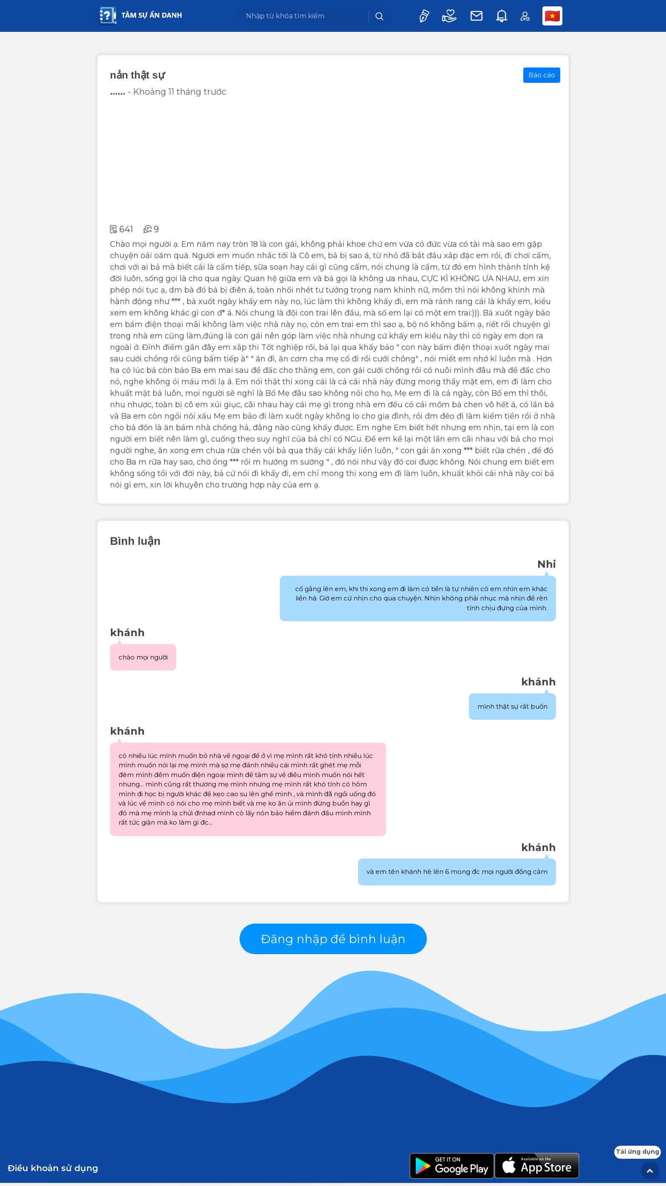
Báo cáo (541, 75)
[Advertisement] (333, 160)
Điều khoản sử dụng (53, 1171)
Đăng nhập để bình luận (333, 940)
